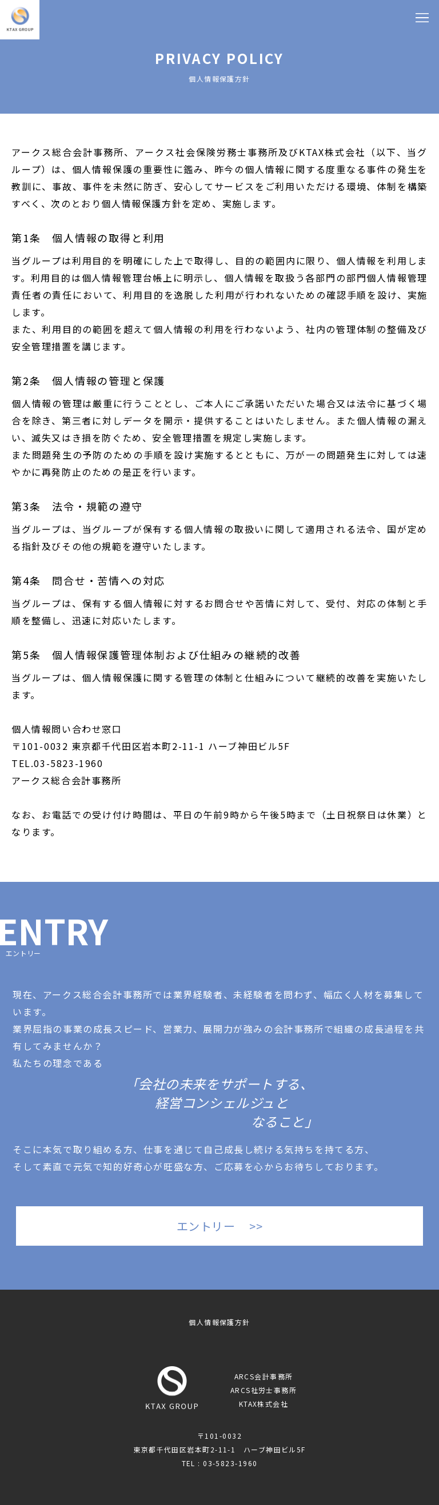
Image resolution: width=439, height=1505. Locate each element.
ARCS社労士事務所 (263, 1390)
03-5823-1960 (68, 763)
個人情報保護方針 (219, 1322)
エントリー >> (220, 1226)
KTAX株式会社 (264, 1403)
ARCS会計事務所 (263, 1376)
